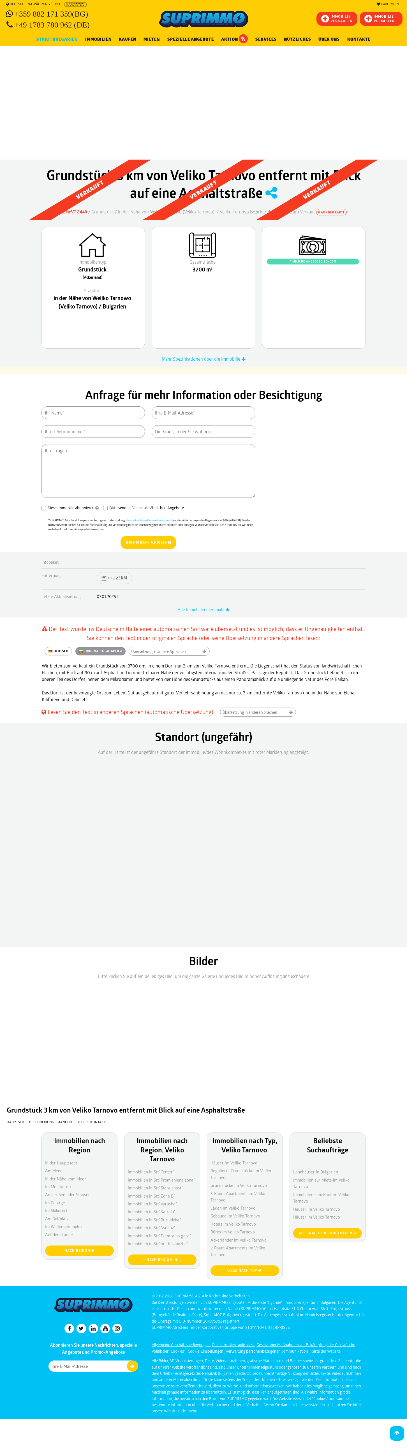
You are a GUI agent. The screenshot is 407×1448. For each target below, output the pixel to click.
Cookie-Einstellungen (206, 1351)
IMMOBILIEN (98, 39)
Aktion (234, 38)
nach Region (162, 1259)
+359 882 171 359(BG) (51, 14)
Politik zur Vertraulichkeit (233, 1344)
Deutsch (15, 4)
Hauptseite (17, 1122)
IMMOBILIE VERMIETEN (379, 18)
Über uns (329, 39)
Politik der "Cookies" (169, 1351)
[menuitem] (359, 39)
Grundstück (102, 212)
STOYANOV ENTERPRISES (267, 1327)
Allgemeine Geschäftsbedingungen (181, 1344)
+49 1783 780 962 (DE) (52, 24)
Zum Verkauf (302, 212)
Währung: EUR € (44, 4)
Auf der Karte (331, 212)
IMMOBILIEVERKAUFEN (337, 18)
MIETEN (152, 39)
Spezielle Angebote (190, 39)
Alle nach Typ (245, 1270)
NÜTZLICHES (297, 39)
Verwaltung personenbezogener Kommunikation (267, 1351)
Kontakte (359, 39)
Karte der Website (326, 1351)
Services (266, 39)
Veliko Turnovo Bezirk (241, 212)
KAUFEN (127, 39)
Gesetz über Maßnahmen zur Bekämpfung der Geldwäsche (305, 1344)
